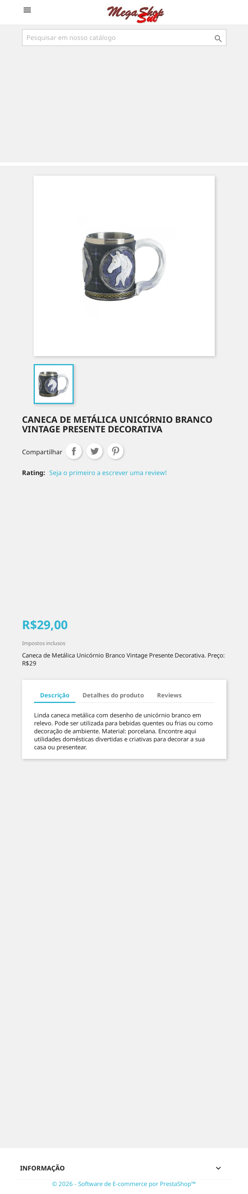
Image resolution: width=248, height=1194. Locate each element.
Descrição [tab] (54, 695)
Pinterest (115, 451)
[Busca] (124, 37)
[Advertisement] (125, 105)
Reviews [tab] (169, 695)
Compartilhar (74, 451)
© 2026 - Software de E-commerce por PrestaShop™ (124, 1184)
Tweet (95, 451)
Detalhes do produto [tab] (113, 695)
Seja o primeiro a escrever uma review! (108, 473)
